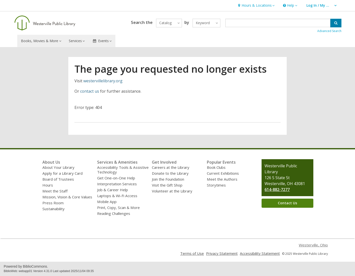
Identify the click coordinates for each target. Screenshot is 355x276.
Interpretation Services (117, 183)
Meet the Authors (222, 179)
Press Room (53, 202)
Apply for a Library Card (62, 173)
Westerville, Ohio (313, 244)
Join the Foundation (168, 179)
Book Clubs (216, 167)
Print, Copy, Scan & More (118, 207)
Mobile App (107, 201)
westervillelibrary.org (103, 81)
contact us (89, 91)
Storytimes (216, 185)
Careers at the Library (170, 167)
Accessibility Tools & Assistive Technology (123, 169)
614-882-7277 (277, 189)
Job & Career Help (112, 189)
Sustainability (53, 208)
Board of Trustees (58, 179)
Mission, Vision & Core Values (67, 196)
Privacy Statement (222, 253)
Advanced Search (329, 31)
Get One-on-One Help (116, 177)
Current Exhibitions (223, 173)
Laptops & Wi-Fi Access (117, 195)
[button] (255, 5)
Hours (47, 185)
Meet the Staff (55, 191)
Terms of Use (192, 253)
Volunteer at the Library (172, 191)
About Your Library (58, 167)
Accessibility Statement (260, 253)
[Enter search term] (278, 23)
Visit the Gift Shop (167, 185)
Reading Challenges (113, 213)
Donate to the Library (170, 173)
